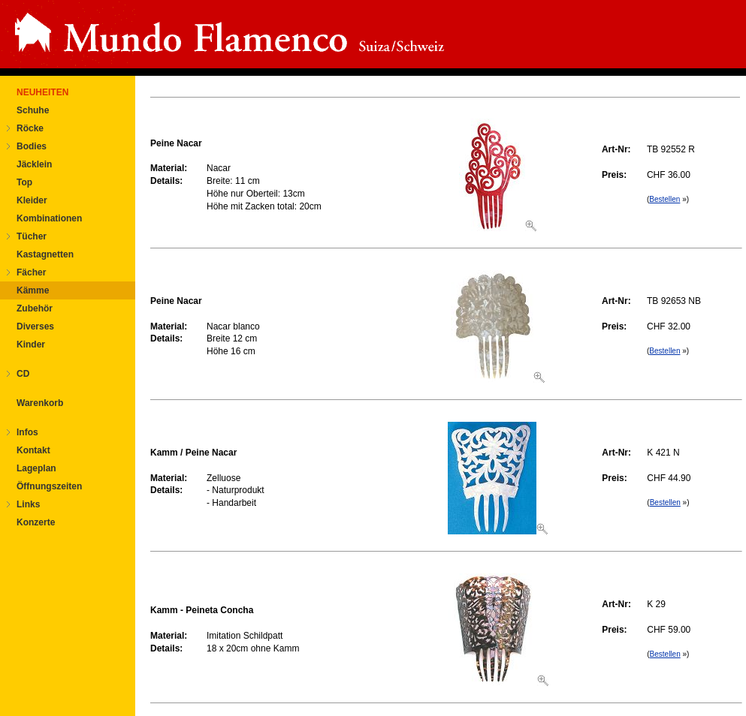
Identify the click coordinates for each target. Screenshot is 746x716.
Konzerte (36, 522)
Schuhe (33, 110)
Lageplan (36, 468)
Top (24, 182)
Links (28, 504)
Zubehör (35, 308)
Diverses (35, 326)
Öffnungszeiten (49, 486)
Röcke (30, 128)
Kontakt (33, 450)
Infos (27, 432)
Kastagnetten (45, 254)
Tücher (32, 236)
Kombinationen (49, 218)
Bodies (32, 146)
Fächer (31, 272)
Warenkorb (40, 403)
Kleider (32, 200)
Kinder (31, 344)
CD (23, 374)
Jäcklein (34, 164)
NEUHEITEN (42, 92)
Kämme (33, 290)
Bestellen (664, 199)
